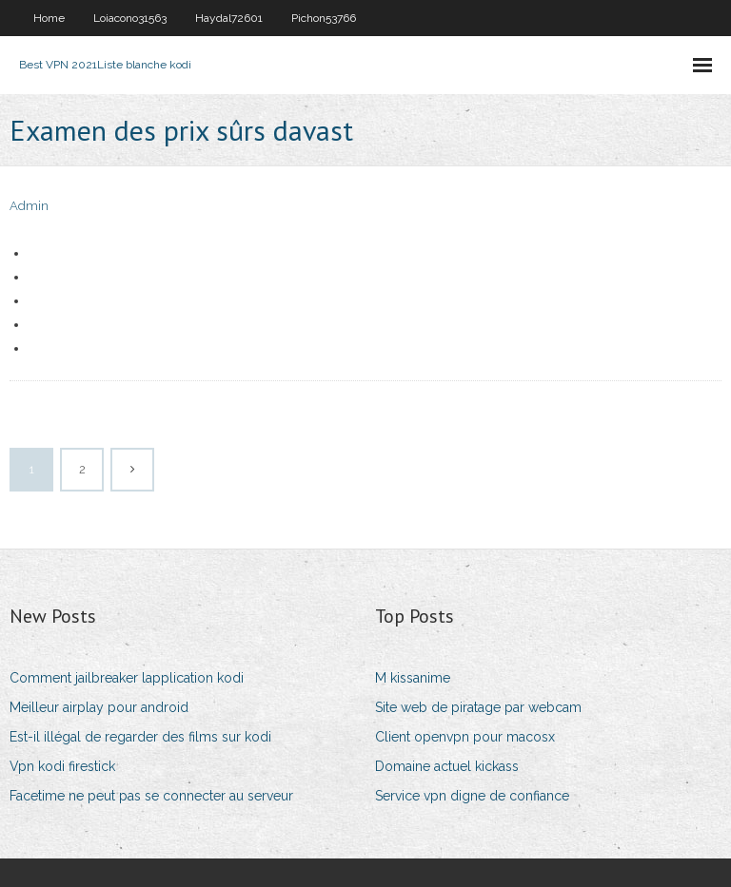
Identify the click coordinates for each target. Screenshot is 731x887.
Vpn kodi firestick (62, 766)
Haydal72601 (229, 18)
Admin (29, 206)
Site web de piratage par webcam (478, 707)
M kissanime (412, 677)
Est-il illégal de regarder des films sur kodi (140, 736)
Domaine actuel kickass (447, 766)
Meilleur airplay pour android (99, 707)
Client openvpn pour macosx (465, 736)
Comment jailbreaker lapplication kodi (127, 677)
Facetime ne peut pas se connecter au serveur (151, 795)
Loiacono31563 (130, 18)
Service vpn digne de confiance (472, 795)
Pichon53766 (323, 18)
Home (49, 18)
